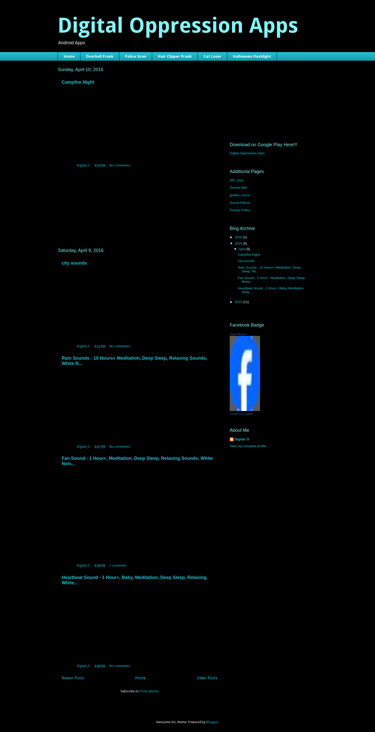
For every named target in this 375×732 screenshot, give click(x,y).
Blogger (212, 722)
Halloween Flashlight (252, 56)
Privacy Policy (240, 210)
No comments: (120, 165)
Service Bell (238, 187)
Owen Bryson (238, 334)
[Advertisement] (139, 206)
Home (69, 56)
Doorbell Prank (99, 56)
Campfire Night (78, 82)
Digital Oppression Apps (178, 25)
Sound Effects (240, 203)
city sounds (74, 263)
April (242, 249)
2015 (239, 302)
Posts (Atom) (149, 691)
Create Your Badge (241, 413)
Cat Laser (212, 56)
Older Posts (207, 678)
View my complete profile (248, 446)
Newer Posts (73, 678)
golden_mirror (240, 195)
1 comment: (118, 565)
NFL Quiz (236, 180)
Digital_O (242, 439)
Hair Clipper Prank (175, 56)
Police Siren (135, 56)
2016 (239, 243)
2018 (239, 237)
